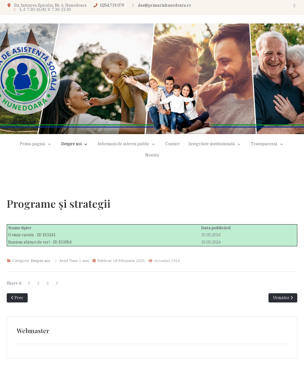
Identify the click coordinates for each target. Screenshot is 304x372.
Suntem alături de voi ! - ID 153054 (40, 242)
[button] (75, 144)
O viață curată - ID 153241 (32, 234)
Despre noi (40, 260)
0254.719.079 (112, 5)
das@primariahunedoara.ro (164, 5)
